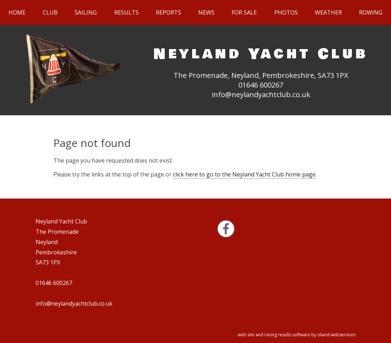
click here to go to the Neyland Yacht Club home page (244, 174)
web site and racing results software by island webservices (296, 335)
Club (50, 12)
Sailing (86, 12)
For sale (244, 12)
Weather (328, 12)
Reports (168, 12)
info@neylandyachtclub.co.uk (261, 94)
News (206, 12)
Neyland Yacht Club (260, 54)
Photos (286, 12)
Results (126, 12)
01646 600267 (260, 85)
